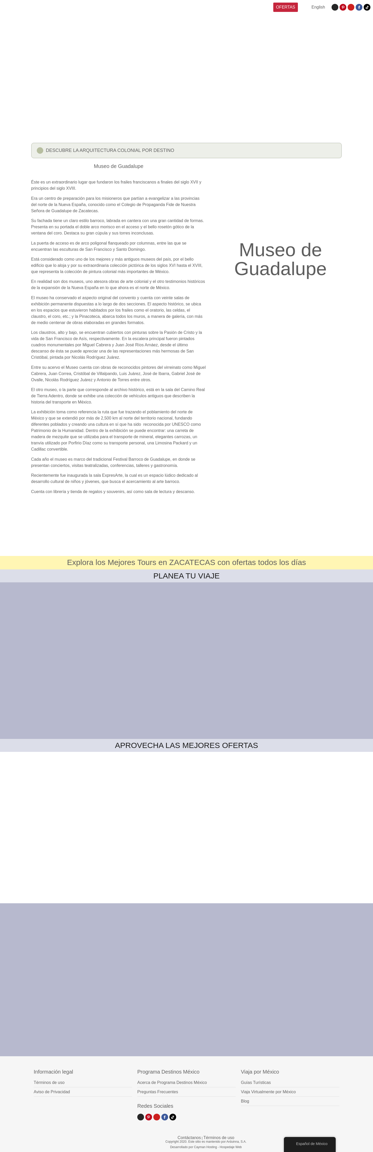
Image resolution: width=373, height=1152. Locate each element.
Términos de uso (218, 1137)
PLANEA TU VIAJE (186, 575)
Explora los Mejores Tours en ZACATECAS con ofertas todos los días (186, 562)
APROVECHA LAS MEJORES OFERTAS (186, 745)
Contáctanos (189, 1137)
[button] (186, 151)
